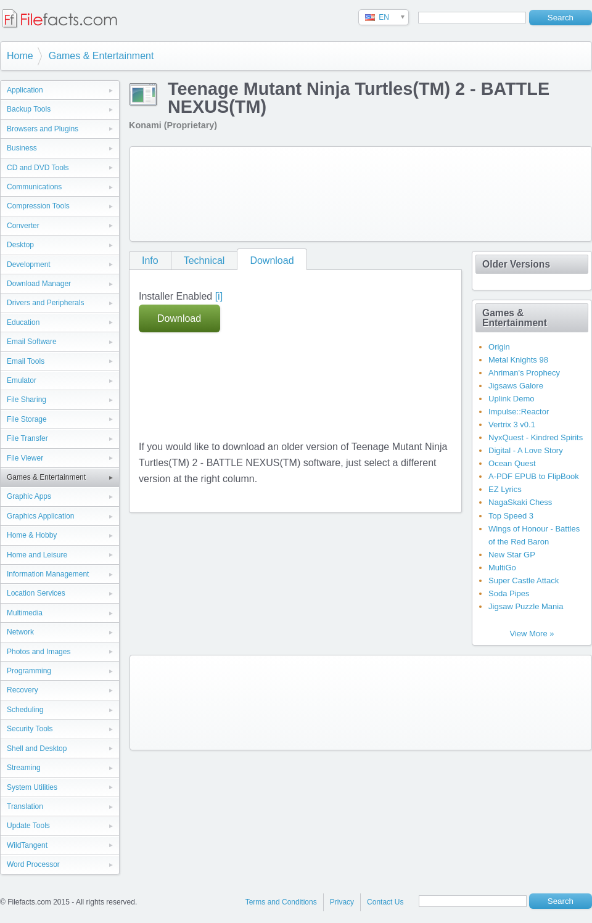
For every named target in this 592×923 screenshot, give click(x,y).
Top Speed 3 (510, 515)
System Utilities (32, 787)
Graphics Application (40, 516)
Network (20, 632)
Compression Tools (38, 206)
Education (23, 322)
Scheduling (25, 709)
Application (25, 90)
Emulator (21, 380)
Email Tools (25, 361)
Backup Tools (29, 109)
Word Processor (33, 864)
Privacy (342, 902)
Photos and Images (38, 651)
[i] (219, 296)
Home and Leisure (37, 555)
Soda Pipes (509, 593)
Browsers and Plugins (42, 129)
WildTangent (27, 845)
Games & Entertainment (101, 56)
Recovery (22, 690)
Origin (499, 346)
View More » (531, 633)
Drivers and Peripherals (45, 302)
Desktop (20, 244)
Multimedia (25, 613)
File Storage (27, 419)
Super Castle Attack (523, 580)
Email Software (32, 341)
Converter (23, 225)
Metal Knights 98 (518, 359)
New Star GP (511, 554)
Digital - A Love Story (525, 450)
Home (20, 56)
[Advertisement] (183, 191)
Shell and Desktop (37, 748)
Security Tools (29, 728)
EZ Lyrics (505, 489)
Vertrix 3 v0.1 (511, 424)
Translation (25, 806)
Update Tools (28, 825)
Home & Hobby (32, 535)
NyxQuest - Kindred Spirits (535, 437)
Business (22, 148)
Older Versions (516, 264)
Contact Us (385, 902)
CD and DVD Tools (38, 167)
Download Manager (39, 283)
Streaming (24, 767)
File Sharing (26, 399)
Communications (34, 187)
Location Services (36, 593)
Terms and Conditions (281, 902)
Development (29, 264)
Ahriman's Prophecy (524, 372)
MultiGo (502, 567)
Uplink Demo (511, 398)
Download (272, 260)
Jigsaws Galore (515, 385)
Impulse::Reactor (518, 411)
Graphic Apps (29, 496)
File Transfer (27, 438)
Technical (204, 260)
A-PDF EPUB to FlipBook (533, 476)
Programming (29, 671)
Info (150, 260)
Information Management (48, 574)
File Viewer (25, 458)
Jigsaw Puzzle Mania (525, 606)
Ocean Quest (512, 463)
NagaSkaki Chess (520, 502)
